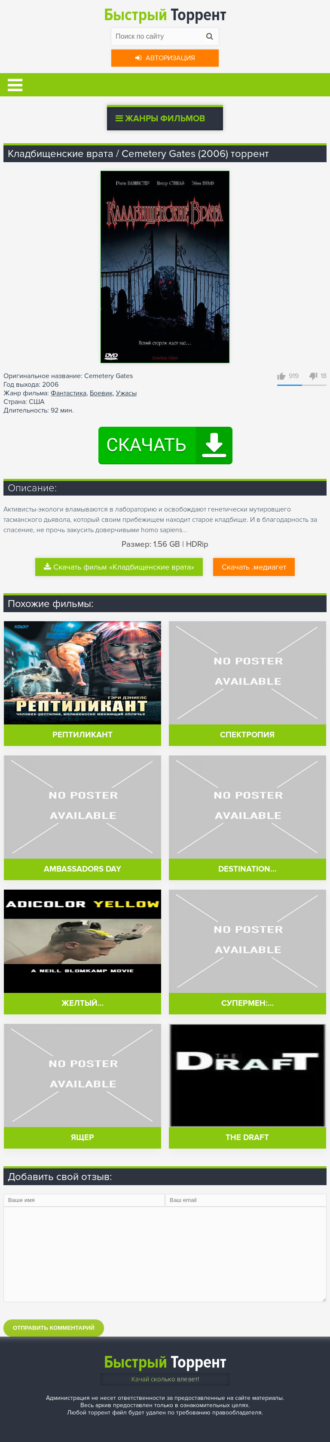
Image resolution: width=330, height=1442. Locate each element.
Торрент (165, 14)
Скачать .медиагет (254, 567)
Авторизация (165, 58)
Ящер (82, 1138)
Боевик (101, 393)
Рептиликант (82, 735)
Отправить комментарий (54, 1328)
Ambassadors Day (82, 869)
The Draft (247, 1138)
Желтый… (82, 1003)
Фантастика (68, 393)
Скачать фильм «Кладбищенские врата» (119, 567)
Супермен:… (247, 1003)
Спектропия (247, 735)
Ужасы (126, 393)
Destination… (247, 869)
